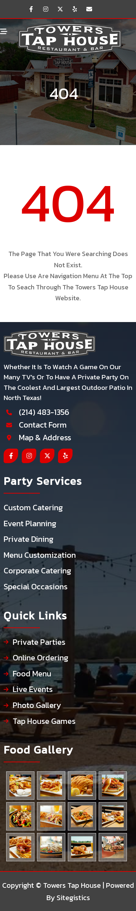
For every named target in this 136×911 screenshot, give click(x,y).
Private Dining (28, 539)
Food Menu (32, 674)
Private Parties (39, 642)
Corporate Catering (37, 571)
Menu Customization (40, 555)
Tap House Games (44, 721)
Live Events (33, 689)
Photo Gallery (37, 705)
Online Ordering (40, 658)
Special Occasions (35, 587)
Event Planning (30, 524)
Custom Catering (33, 508)
